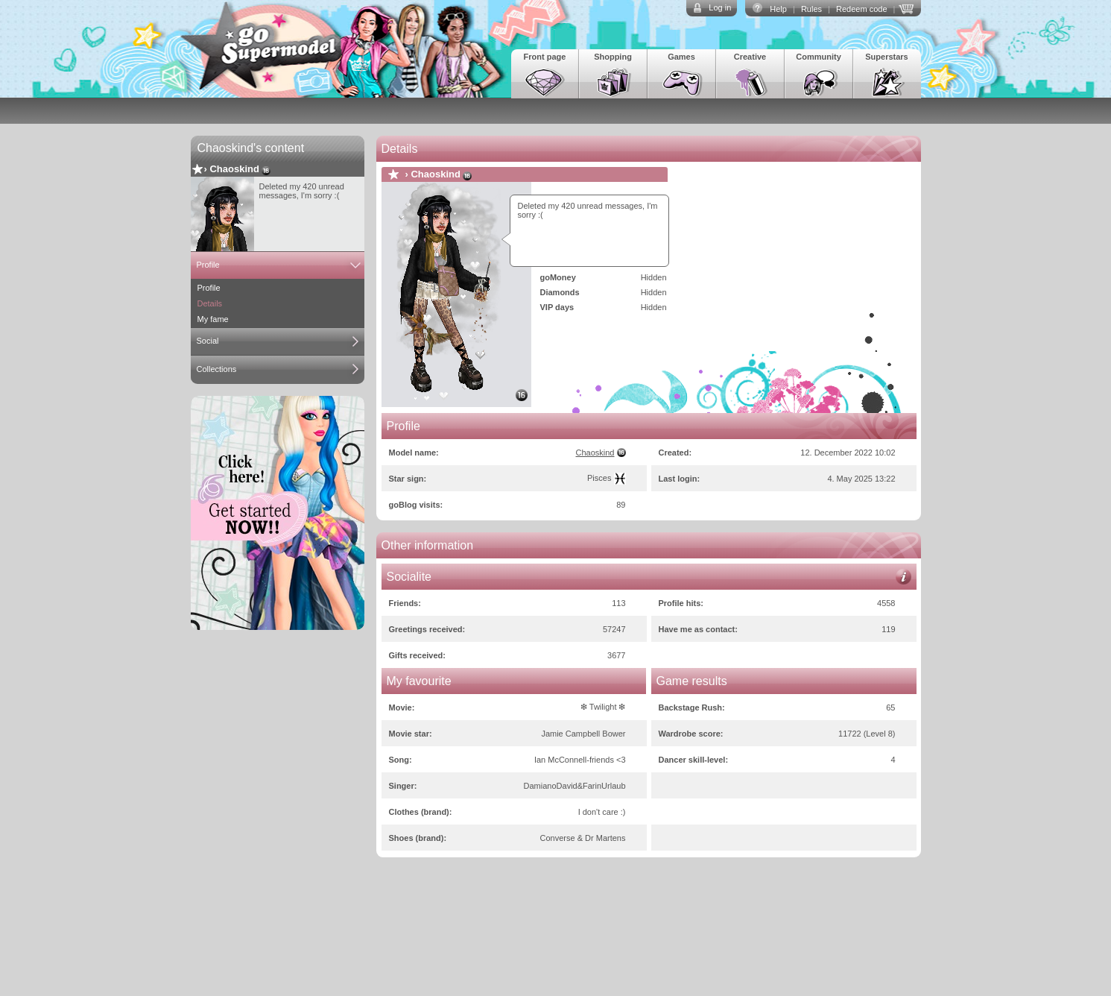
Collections (217, 369)
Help (778, 8)
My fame (213, 319)
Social (208, 340)
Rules (811, 8)
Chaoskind (234, 168)
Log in (720, 7)
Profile (208, 264)
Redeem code (861, 8)
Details (210, 303)
